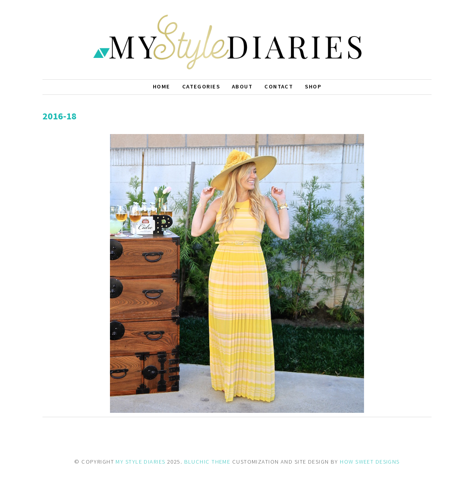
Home (161, 86)
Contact (278, 86)
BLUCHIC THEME (207, 461)
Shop (313, 86)
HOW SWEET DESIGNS (369, 461)
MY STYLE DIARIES (140, 461)
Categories (201, 86)
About (242, 86)
